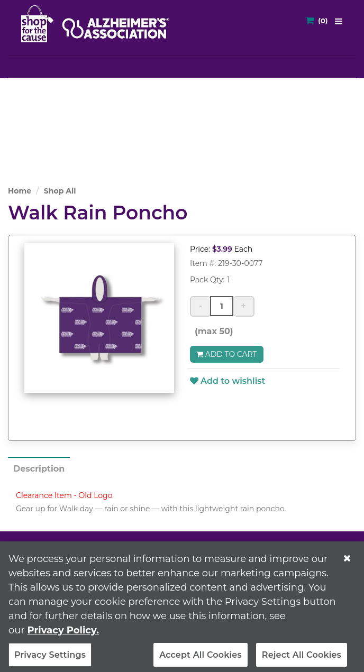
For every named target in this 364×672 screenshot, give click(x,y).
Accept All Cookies (200, 658)
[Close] (347, 561)
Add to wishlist (227, 381)
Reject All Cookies (301, 658)
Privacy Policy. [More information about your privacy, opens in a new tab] (63, 633)
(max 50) (211, 331)
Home (19, 191)
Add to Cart (226, 354)
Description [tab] (39, 469)
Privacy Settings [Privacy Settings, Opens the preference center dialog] (50, 658)
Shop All (60, 191)
